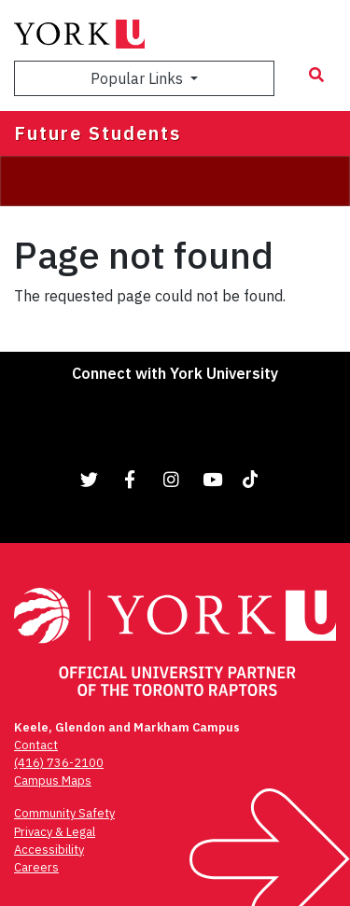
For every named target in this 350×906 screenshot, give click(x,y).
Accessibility (49, 849)
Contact (36, 745)
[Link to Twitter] (89, 479)
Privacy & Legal (54, 832)
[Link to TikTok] (254, 479)
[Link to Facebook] (130, 479)
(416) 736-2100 (59, 763)
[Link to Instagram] (172, 479)
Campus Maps (52, 780)
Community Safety (64, 813)
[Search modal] (316, 74)
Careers (36, 867)
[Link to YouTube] (213, 479)
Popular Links (139, 78)
